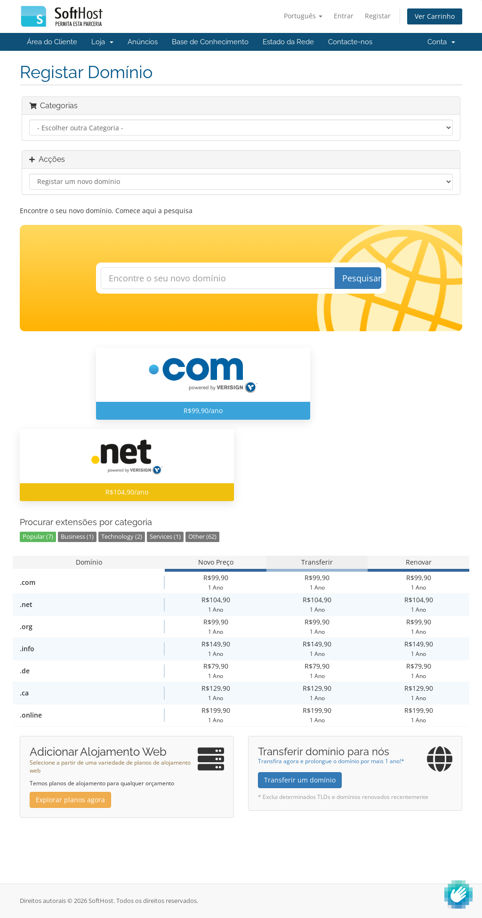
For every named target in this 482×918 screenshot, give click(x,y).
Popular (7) (38, 537)
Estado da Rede (288, 42)
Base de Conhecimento (210, 42)
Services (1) (165, 537)
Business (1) (77, 537)
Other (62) (202, 537)
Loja (102, 42)
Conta (441, 42)
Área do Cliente (52, 42)
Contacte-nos (350, 42)
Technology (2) (121, 537)
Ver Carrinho (435, 16)
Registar (378, 15)
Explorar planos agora (70, 799)
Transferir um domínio (300, 779)
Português (303, 15)
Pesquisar (361, 278)
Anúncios (143, 42)
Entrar (343, 15)
